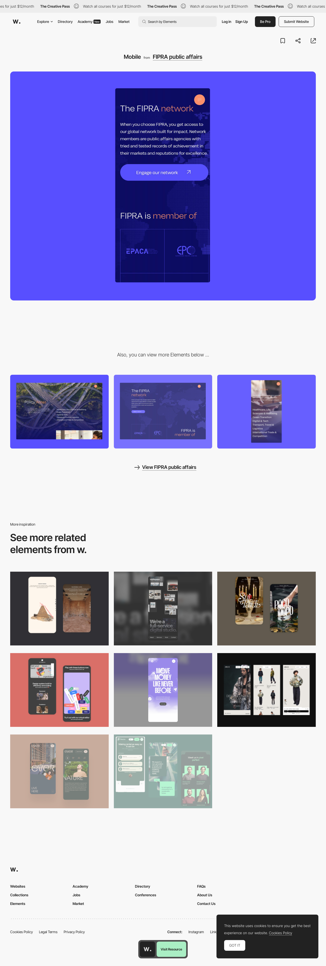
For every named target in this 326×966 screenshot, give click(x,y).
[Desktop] (59, 412)
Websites (17, 886)
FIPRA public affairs (177, 57)
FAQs (201, 886)
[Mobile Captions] (163, 771)
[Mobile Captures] (59, 690)
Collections (19, 895)
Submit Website (296, 21)
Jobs (109, 21)
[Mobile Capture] (266, 608)
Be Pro (265, 21)
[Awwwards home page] (147, 949)
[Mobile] (266, 412)
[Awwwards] (16, 22)
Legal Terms (48, 932)
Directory (65, 21)
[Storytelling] (59, 608)
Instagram (196, 932)
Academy (89, 21)
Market (124, 21)
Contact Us (206, 903)
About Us (204, 895)
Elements (17, 903)
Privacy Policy (74, 932)
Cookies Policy (21, 932)
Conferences (145, 895)
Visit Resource (171, 949)
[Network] (163, 412)
